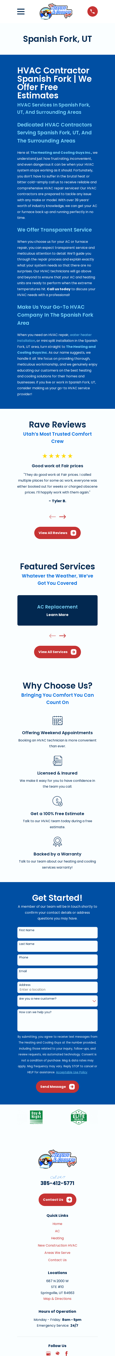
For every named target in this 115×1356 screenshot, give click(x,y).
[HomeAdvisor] (57, 1353)
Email (23, 971)
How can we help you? (35, 1012)
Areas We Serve (57, 1252)
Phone (23, 957)
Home (57, 1223)
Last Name (26, 944)
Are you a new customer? (37, 998)
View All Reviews (57, 533)
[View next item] (62, 516)
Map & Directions (57, 1298)
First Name (26, 930)
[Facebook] (66, 1353)
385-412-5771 (57, 1183)
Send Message (57, 1087)
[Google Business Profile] (48, 1353)
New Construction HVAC (57, 1245)
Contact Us (57, 1199)
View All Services (57, 652)
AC (57, 1231)
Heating (57, 1238)
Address (25, 985)
